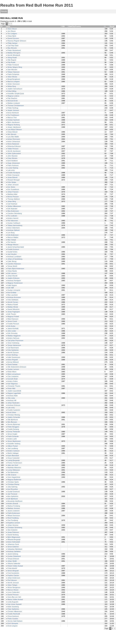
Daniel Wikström (13, 309)
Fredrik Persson (13, 324)
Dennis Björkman (13, 424)
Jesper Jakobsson (14, 127)
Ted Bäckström (12, 472)
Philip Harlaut (12, 43)
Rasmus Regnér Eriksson (16, 41)
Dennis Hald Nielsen (14, 621)
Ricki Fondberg (13, 518)
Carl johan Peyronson (15, 340)
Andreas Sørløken (14, 551)
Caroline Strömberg (14, 213)
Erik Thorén (11, 314)
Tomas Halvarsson (14, 345)
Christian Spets (13, 482)
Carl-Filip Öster (13, 45)
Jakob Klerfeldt (12, 328)
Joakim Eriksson (13, 278)
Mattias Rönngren (14, 53)
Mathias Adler (12, 194)
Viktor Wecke (12, 77)
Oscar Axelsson (13, 616)
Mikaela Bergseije (14, 539)
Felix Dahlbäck (12, 300)
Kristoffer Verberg (13, 443)
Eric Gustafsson (13, 189)
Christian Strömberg (14, 527)
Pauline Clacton (13, 575)
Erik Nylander (12, 209)
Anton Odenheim (13, 228)
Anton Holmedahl (13, 542)
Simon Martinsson (14, 441)
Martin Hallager (13, 453)
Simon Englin (12, 434)
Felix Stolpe (11, 182)
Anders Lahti (12, 439)
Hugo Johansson (13, 163)
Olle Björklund (12, 419)
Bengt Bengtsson (13, 79)
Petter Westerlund (14, 50)
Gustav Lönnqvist (13, 290)
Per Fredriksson (13, 115)
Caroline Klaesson (14, 264)
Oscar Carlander (13, 458)
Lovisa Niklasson (13, 470)
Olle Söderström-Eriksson (16, 367)
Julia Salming (12, 487)
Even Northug (12, 355)
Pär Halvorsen (12, 220)
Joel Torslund (12, 494)
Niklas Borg (11, 86)
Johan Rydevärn (13, 403)
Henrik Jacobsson (14, 151)
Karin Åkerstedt (13, 455)
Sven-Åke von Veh (14, 597)
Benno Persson (13, 197)
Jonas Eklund (12, 177)
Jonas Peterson (13, 532)
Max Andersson (13, 211)
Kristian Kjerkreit (13, 120)
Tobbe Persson (12, 149)
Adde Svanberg (13, 607)
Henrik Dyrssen (13, 352)
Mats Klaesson (12, 319)
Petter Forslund (13, 65)
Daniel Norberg (13, 535)
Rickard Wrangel (13, 180)
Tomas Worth (12, 266)
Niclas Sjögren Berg (14, 67)
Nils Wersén (11, 134)
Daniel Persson (13, 595)
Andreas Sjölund (13, 230)
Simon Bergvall (13, 571)
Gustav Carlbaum (13, 223)
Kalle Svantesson (13, 357)
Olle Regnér (11, 60)
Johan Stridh (12, 561)
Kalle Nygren (12, 285)
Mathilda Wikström (14, 467)
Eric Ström (11, 187)
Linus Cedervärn (13, 592)
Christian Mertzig (13, 415)
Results (4, 11)
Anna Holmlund (13, 113)
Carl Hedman (12, 204)
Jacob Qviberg (12, 554)
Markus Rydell (12, 304)
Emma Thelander (13, 431)
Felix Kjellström (13, 350)
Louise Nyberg (12, 168)
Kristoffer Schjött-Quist (15, 93)
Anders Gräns (12, 381)
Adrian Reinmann (13, 139)
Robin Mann (11, 372)
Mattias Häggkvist (14, 336)
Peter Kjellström (13, 609)
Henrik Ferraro (12, 302)
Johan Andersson (13, 578)
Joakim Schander (13, 417)
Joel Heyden (12, 254)
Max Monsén (12, 48)
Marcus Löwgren (13, 81)
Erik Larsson (12, 273)
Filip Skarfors (12, 98)
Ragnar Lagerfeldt (14, 393)
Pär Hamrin (11, 242)
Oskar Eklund (12, 132)
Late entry (11, 170)
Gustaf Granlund (13, 491)
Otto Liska (11, 398)
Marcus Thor (12, 117)
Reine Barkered (13, 144)
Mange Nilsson (12, 244)
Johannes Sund (13, 544)
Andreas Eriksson (13, 405)
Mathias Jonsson (13, 508)
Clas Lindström (12, 376)
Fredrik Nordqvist (13, 173)
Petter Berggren (13, 427)
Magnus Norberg (13, 125)
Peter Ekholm (12, 158)
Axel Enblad (11, 292)
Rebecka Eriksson (14, 146)
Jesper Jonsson (13, 110)
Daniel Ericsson (13, 38)
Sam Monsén (12, 69)
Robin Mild (11, 388)
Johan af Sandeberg (14, 259)
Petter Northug (12, 108)
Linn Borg (11, 232)
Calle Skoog (11, 261)
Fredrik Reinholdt (13, 614)
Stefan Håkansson (14, 206)
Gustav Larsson (13, 369)
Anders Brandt (12, 503)
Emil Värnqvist (12, 623)
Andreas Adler (12, 396)
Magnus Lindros (13, 96)
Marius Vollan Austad (15, 599)
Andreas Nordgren (14, 280)
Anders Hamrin (12, 218)
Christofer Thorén (13, 386)
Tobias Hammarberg (14, 225)
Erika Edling (11, 91)
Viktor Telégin (12, 585)
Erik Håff (10, 288)
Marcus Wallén (12, 237)
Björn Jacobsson (13, 122)
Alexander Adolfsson (14, 501)
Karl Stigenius (12, 384)
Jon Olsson (11, 31)
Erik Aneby (11, 326)
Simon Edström (13, 547)
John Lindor (11, 331)
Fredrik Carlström (13, 410)
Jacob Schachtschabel (15, 247)
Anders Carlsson (13, 451)
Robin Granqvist (13, 175)
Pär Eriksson (12, 580)
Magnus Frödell (13, 316)
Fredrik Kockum (13, 249)
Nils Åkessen (12, 422)
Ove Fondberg (12, 520)
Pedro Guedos (12, 619)
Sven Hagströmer (13, 477)
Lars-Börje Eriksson (14, 129)
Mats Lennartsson (14, 374)
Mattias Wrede (12, 307)
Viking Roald (12, 57)
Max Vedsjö (11, 240)
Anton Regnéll (12, 360)
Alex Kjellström (12, 496)
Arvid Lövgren (12, 626)
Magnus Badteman (14, 479)
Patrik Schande (13, 436)
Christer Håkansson (14, 611)
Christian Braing (13, 484)
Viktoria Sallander (13, 563)
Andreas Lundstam (14, 256)
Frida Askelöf (12, 568)
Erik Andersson (13, 235)
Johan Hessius (12, 525)
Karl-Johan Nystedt (14, 604)
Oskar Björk (11, 36)
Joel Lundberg (12, 448)
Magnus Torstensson (15, 283)
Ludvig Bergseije (13, 460)
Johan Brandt (12, 276)
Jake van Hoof (12, 465)
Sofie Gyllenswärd (14, 153)
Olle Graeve (11, 475)
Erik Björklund (12, 499)
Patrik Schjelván (13, 74)
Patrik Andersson (13, 513)
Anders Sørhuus (13, 338)
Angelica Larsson (13, 523)
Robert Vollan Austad (15, 566)
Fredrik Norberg (13, 429)
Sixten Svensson (13, 84)
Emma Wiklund (13, 362)
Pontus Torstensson (14, 463)
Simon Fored (12, 321)
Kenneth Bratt (12, 379)
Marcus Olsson (12, 590)
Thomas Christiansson (15, 105)
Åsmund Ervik (12, 101)
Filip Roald (11, 62)
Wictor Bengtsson (13, 587)
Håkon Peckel (12, 446)
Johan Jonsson (13, 185)
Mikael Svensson (13, 515)
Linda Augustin (12, 602)
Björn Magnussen (13, 537)
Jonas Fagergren (13, 312)
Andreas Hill (11, 400)
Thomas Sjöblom (13, 199)
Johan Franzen (12, 192)
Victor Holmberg (13, 343)
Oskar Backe (12, 271)
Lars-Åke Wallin (13, 137)
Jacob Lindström (13, 511)
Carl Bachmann (13, 348)
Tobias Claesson (13, 72)
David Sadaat (12, 364)
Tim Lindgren (12, 33)
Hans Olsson (12, 29)
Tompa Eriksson (13, 559)
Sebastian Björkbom (14, 549)
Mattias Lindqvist (13, 103)
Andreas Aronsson (14, 297)
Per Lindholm (12, 216)
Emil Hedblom (12, 161)
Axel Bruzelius (12, 489)
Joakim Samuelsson (14, 89)
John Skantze (12, 156)
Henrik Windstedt (13, 55)
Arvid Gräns (11, 412)
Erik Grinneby (12, 333)
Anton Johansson (13, 141)
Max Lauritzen (12, 295)
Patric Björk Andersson (15, 268)
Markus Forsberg (13, 506)
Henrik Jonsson (13, 583)
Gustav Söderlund (14, 556)
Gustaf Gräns (12, 252)
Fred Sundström (13, 573)
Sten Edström (12, 530)
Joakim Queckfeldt (14, 391)
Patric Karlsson (13, 165)
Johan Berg (11, 201)
